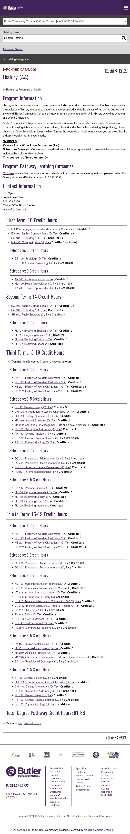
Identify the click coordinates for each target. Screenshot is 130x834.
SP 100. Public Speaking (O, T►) (31, 314)
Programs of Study (30, 89)
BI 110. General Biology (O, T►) (34, 407)
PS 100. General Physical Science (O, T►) (40, 438)
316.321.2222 (19, 785)
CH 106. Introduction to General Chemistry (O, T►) (45, 411)
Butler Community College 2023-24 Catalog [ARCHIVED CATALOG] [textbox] (44, 21)
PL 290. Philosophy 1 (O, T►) (32, 610)
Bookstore (81, 772)
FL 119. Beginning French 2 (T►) (34, 501)
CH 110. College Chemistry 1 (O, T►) (37, 416)
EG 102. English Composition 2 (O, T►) (35, 305)
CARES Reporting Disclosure (106, 791)
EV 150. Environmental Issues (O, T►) (37, 644)
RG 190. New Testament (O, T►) (35, 619)
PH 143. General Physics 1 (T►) (34, 433)
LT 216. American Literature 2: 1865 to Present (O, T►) (48, 605)
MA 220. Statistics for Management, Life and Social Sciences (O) (53, 424)
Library (79, 782)
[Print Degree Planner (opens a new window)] (107, 71)
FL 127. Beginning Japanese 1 (32, 343)
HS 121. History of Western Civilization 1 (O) (41, 377)
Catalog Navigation (17, 59)
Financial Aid (82, 779)
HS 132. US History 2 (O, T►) (29, 310)
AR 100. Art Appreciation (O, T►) (35, 279)
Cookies (105, 785)
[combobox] (65, 21)
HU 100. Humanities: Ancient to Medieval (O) (41, 583)
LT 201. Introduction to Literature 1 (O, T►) (41, 592)
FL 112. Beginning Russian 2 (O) (33, 496)
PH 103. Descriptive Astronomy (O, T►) (38, 429)
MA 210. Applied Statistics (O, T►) (36, 420)
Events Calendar (84, 775)
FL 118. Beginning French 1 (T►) (34, 339)
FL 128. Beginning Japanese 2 (32, 505)
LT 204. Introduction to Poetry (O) (35, 597)
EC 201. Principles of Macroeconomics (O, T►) (43, 463)
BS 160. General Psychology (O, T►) (37, 263)
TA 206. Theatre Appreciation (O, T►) (37, 288)
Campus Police (57, 781)
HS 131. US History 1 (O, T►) (29, 238)
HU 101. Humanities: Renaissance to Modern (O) (43, 588)
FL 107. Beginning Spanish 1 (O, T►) (37, 330)
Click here (8, 173)
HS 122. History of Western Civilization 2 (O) (41, 382)
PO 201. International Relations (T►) (36, 471)
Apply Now (81, 768)
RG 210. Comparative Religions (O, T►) (38, 627)
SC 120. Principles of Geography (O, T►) (39, 661)
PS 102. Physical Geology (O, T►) (35, 442)
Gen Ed (26, 361)
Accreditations (109, 768)
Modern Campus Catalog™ (100, 829)
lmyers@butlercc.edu (15, 209)
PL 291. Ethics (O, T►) (29, 614)
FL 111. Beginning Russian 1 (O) (33, 335)
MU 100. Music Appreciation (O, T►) (36, 283)
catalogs (22, 829)
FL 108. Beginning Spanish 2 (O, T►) (37, 492)
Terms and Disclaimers (101, 816)
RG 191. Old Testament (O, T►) (34, 623)
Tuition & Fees (83, 786)
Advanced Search (13, 49)
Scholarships (82, 789)
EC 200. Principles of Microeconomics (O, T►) (42, 458)
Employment (56, 791)
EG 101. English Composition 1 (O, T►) (35, 233)
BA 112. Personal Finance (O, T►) (35, 488)
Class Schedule (24, 131)
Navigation (127, 8)
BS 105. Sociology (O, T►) (31, 258)
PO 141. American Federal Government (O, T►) (43, 467)
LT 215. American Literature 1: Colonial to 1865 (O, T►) (48, 601)
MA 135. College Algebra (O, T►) (31, 242)
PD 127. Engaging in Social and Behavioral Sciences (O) (44, 229)
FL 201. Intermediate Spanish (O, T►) (37, 648)
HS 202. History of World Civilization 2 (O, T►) (43, 391)
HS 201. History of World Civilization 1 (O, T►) (43, 386)
